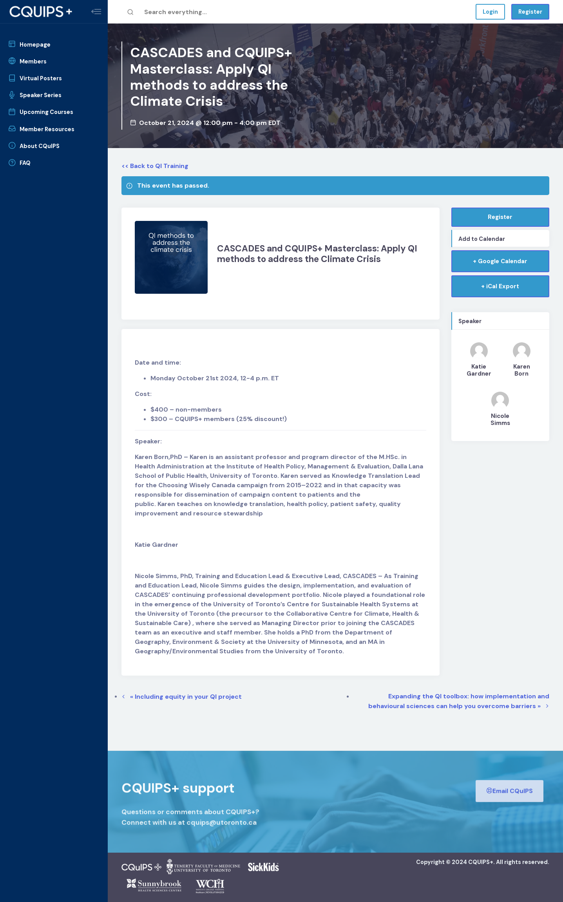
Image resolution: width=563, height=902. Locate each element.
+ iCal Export (500, 286)
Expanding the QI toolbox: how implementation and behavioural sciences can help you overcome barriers (458, 701)
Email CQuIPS (509, 804)
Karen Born (521, 370)
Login (490, 11)
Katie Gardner (479, 370)
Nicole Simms (500, 419)
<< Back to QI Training (154, 166)
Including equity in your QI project (186, 696)
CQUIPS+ (480, 862)
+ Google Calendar (500, 261)
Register (530, 11)
